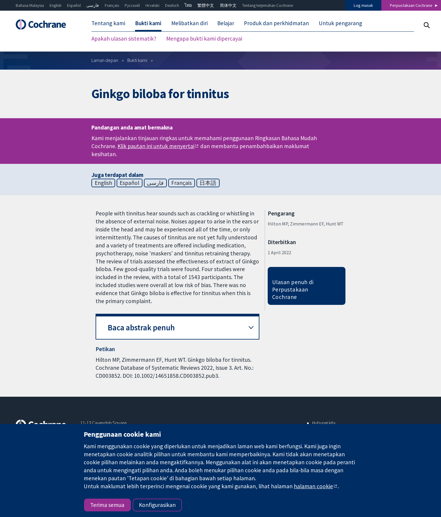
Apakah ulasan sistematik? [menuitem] (123, 38)
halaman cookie (313, 486)
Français (112, 5)
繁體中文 (205, 5)
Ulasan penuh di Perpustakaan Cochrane (293, 289)
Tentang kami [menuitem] (108, 23)
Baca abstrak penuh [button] (141, 327)
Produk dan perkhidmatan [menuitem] (276, 23)
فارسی (92, 5)
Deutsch (172, 5)
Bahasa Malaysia (30, 5)
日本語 (207, 182)
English (55, 5)
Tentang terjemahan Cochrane (267, 5)
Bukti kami (137, 60)
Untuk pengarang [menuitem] (340, 23)
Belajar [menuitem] (225, 23)
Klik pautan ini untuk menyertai (156, 146)
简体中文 (228, 5)
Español (74, 5)
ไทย (188, 5)
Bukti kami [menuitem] (148, 23)
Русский (132, 5)
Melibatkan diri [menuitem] (189, 23)
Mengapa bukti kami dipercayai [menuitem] (204, 38)
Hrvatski (152, 5)
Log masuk (363, 5)
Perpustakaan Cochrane (411, 5)
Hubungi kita (323, 423)
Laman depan (104, 60)
